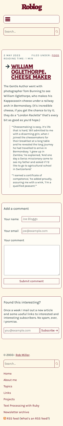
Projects (9, 399)
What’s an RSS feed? (34, 418)
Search (57, 31)
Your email (11, 231)
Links (7, 393)
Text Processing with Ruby (21, 405)
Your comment (14, 240)
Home (8, 373)
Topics (8, 386)
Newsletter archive (16, 412)
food (55, 55)
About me (10, 380)
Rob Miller (22, 355)
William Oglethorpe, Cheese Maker (31, 71)
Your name (11, 219)
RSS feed (13, 418)
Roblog (31, 7)
